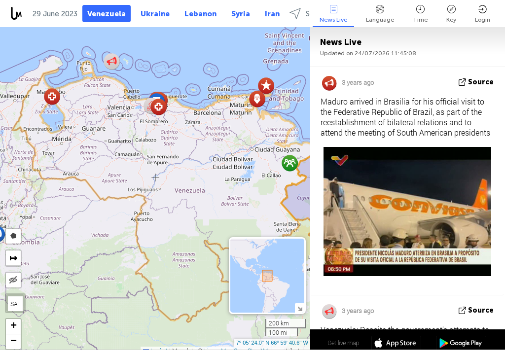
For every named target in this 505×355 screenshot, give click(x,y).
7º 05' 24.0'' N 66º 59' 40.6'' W (272, 343)
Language (380, 14)
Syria (240, 13)
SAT (15, 304)
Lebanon (200, 13)
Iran (272, 13)
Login (482, 14)
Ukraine (155, 13)
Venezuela (106, 13)
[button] (158, 106)
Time (420, 14)
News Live (333, 14)
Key (451, 14)
